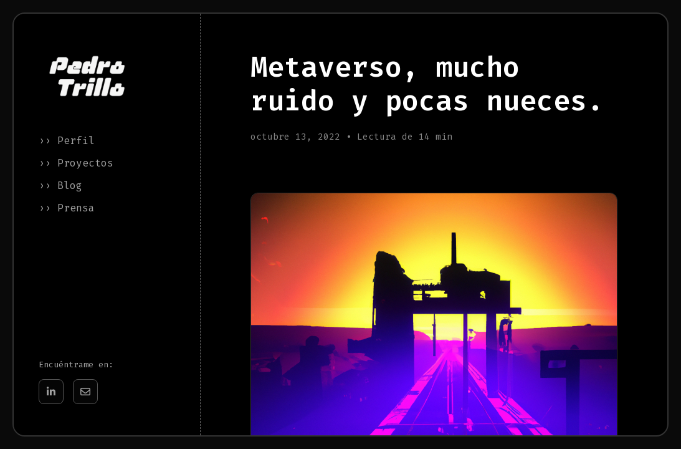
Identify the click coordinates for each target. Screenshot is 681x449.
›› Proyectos (76, 163)
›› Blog (60, 185)
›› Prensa (67, 208)
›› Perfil (67, 140)
